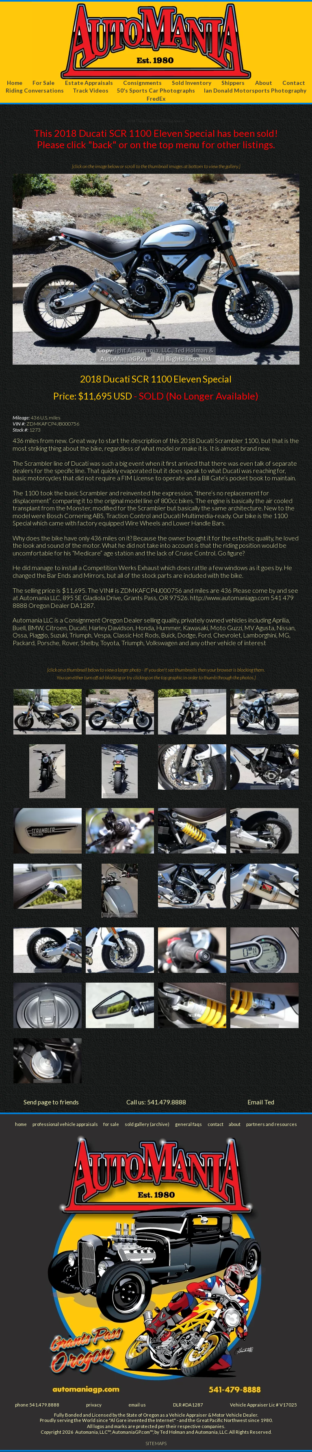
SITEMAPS (156, 1444)
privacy (94, 1405)
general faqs (188, 1124)
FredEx (156, 98)
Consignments (142, 82)
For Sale (44, 82)
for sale (112, 1124)
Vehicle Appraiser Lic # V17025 (263, 1405)
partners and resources (271, 1124)
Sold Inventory (192, 82)
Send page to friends (51, 1102)
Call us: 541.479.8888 (156, 1102)
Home (15, 82)
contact (215, 1124)
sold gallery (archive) (147, 1124)
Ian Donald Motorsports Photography (255, 90)
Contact (293, 82)
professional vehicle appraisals (65, 1124)
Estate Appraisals (89, 82)
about (235, 1124)
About (263, 82)
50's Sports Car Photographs (156, 90)
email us (137, 1405)
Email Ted (260, 1102)
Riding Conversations (35, 90)
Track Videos (90, 90)
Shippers (233, 82)
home (21, 1124)
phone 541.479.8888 (37, 1405)
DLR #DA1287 (188, 1405)
